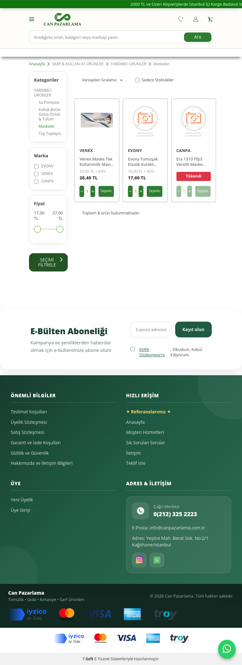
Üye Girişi (20, 510)
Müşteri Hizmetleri (145, 432)
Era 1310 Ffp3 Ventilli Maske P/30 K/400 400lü (192, 161)
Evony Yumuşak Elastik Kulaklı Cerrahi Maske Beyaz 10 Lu (143, 161)
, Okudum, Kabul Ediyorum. (166, 352)
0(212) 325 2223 (175, 514)
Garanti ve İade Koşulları (36, 443)
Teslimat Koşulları (29, 412)
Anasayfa (37, 64)
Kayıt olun (193, 329)
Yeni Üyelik (22, 500)
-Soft (89, 659)
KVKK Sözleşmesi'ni (152, 352)
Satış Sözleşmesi (27, 432)
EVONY (44, 166)
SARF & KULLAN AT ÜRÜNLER (78, 64)
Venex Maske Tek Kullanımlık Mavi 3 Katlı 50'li (96, 161)
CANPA (44, 181)
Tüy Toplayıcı (50, 133)
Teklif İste (136, 463)
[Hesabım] (195, 19)
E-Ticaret (102, 659)
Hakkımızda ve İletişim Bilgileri (41, 463)
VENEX (43, 173)
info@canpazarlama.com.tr (177, 528)
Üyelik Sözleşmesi (29, 422)
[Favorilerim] (181, 19)
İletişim (133, 453)
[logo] (62, 19)
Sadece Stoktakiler (154, 80)
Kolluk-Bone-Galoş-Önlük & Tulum (50, 114)
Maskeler (47, 126)
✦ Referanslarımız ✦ (148, 412)
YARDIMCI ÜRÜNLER (128, 64)
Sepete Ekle (106, 192)
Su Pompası (49, 102)
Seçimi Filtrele (50, 262)
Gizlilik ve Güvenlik (30, 453)
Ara (197, 37)
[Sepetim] (210, 19)
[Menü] (31, 19)
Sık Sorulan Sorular (145, 443)
